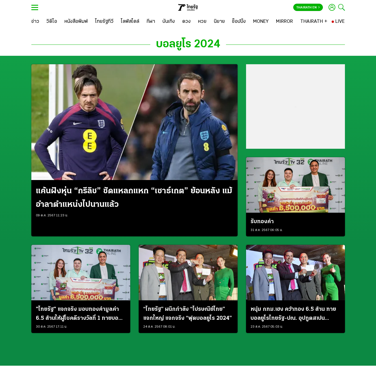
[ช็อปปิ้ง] (239, 21)
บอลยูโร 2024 (188, 44)
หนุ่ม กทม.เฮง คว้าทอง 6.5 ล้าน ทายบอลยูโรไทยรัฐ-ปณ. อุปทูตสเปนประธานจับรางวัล (293, 315)
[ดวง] (186, 21)
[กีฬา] (150, 21)
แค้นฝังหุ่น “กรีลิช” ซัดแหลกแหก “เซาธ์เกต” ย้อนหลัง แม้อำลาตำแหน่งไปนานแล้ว (134, 198)
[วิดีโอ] (51, 21)
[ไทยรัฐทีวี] (104, 21)
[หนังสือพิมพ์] (76, 21)
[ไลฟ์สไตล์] (130, 21)
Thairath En (308, 7)
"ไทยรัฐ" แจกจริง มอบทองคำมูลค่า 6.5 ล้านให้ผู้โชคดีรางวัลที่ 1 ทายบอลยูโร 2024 (79, 315)
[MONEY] (261, 21)
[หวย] (202, 21)
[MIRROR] (284, 21)
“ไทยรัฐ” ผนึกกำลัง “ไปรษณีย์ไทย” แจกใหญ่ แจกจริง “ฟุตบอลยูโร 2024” (187, 314)
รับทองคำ (262, 222)
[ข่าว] (35, 21)
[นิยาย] (219, 21)
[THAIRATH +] (313, 21)
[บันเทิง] (168, 21)
